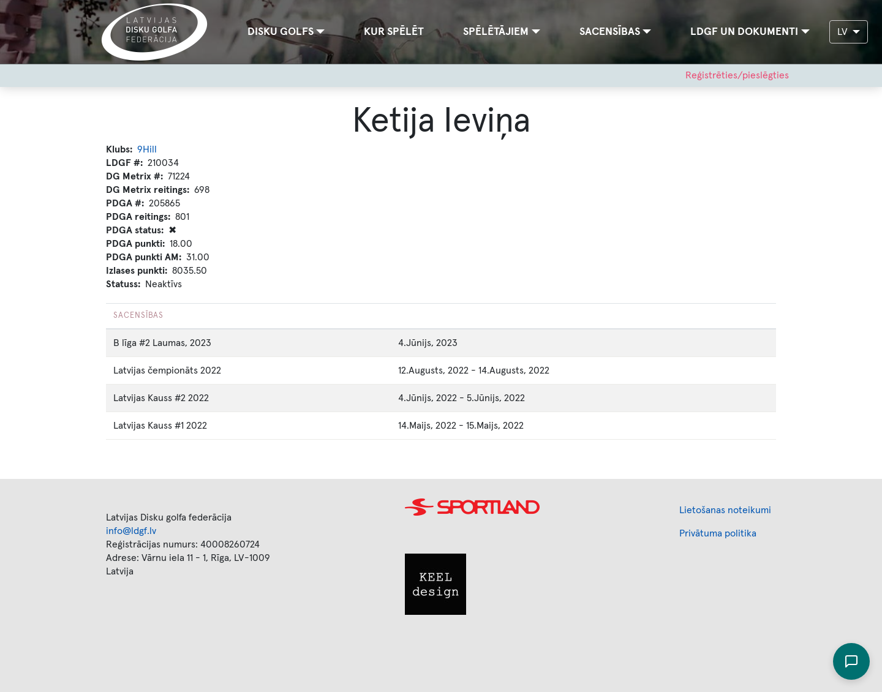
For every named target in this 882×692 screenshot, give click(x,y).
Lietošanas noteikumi (725, 510)
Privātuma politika (717, 533)
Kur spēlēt (394, 31)
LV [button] (843, 32)
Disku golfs (280, 31)
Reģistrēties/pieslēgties (737, 75)
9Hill (147, 149)
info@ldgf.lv (131, 531)
